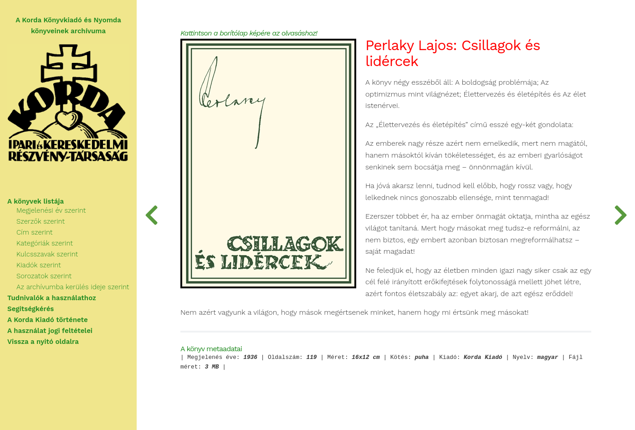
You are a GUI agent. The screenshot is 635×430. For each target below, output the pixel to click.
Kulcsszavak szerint (47, 254)
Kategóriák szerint (44, 243)
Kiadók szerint (38, 265)
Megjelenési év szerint (51, 210)
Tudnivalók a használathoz (51, 298)
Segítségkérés (30, 309)
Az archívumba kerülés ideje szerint (72, 287)
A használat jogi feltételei (49, 331)
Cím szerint (34, 232)
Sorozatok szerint (44, 276)
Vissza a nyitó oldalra (43, 342)
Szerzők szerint (40, 221)
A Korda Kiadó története (47, 320)
